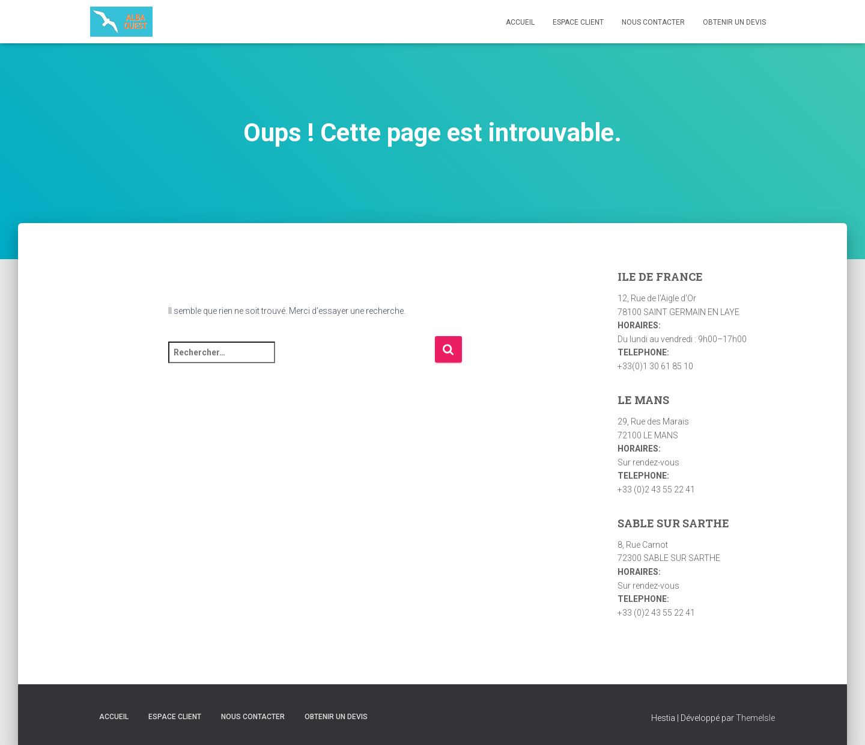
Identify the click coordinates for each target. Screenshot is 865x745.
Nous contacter (653, 22)
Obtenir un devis (734, 22)
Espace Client (578, 22)
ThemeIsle (755, 718)
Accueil (520, 22)
